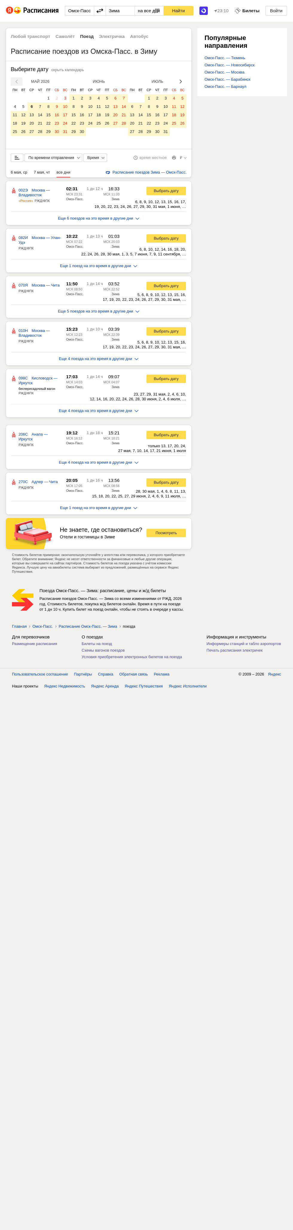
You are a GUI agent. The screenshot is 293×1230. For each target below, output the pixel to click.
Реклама (162, 674)
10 (65, 106)
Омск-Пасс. (74, 199)
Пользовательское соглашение (40, 674)
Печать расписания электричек (235, 650)
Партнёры (83, 674)
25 (15, 131)
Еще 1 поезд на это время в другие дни (99, 266)
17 (65, 115)
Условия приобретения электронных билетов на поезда (132, 657)
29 (48, 131)
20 (32, 123)
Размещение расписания (34, 643)
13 (32, 115)
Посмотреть (166, 533)
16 (57, 115)
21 (40, 123)
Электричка (112, 36)
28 (40, 131)
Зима (115, 199)
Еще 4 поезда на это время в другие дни (98, 358)
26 (23, 131)
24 (65, 123)
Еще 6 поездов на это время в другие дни (99, 218)
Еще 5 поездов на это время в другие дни (99, 311)
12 (23, 115)
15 (48, 115)
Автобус (139, 36)
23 (57, 123)
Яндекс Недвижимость (64, 686)
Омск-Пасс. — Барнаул (225, 86)
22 (48, 123)
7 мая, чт (42, 172)
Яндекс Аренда (105, 686)
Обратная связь (133, 674)
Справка (105, 674)
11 (15, 115)
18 (15, 123)
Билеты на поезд (97, 643)
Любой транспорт (30, 36)
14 (40, 115)
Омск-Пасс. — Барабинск (227, 79)
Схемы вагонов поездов (103, 650)
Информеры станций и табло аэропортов (244, 643)
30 (57, 131)
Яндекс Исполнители (188, 686)
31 (65, 131)
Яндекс (274, 674)
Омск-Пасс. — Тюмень (225, 58)
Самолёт (65, 36)
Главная (19, 626)
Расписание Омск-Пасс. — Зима (88, 626)
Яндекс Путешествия (144, 686)
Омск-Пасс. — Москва (224, 72)
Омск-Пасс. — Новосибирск (229, 65)
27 (32, 131)
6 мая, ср (19, 172)
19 (23, 123)
